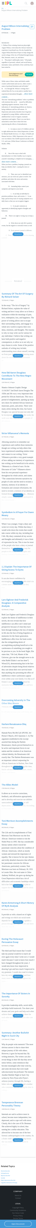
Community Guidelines (18, 1202)
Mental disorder (5, 1159)
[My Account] (33, 3)
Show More (18, 222)
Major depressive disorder (8, 1169)
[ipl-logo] (8, 4)
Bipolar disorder (5, 1164)
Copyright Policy (18, 1199)
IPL (3, 8)
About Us (18, 1187)
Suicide (3, 1166)
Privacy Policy (18, 1207)
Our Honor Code (18, 1205)
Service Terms (18, 1210)
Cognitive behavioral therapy (9, 1171)
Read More (18, 344)
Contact (18, 1190)
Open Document (18, 1224)
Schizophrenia (5, 1162)
